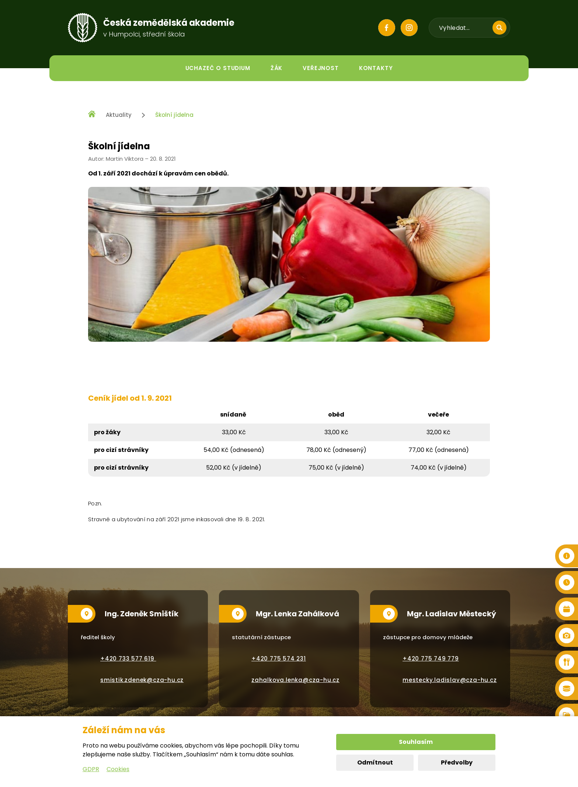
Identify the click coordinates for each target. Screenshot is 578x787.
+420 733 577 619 (128, 658)
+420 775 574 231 (278, 658)
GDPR (91, 769)
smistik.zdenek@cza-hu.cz (142, 680)
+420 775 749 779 (431, 658)
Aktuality (119, 115)
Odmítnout (375, 762)
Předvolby (457, 762)
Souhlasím (416, 742)
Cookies (118, 769)
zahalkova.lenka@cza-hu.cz (295, 680)
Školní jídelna (174, 115)
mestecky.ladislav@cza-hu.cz (450, 680)
